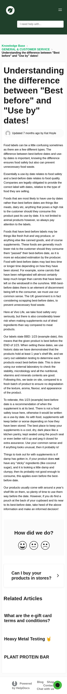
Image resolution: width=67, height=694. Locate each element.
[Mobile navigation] (60, 10)
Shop (50, 682)
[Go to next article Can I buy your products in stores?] (34, 575)
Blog (40, 682)
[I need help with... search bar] (40, 24)
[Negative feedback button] (45, 545)
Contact (48, 685)
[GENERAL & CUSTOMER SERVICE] (26, 49)
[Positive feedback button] (22, 545)
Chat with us (45, 689)
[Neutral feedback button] (33, 545)
